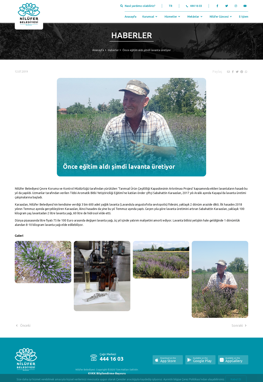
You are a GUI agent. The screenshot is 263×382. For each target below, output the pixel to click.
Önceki (22, 325)
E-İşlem (243, 16)
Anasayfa (130, 16)
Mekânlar (195, 16)
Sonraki (240, 325)
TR (170, 5)
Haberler (113, 50)
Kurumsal (150, 16)
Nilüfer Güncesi (221, 16)
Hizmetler (173, 16)
